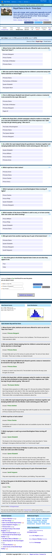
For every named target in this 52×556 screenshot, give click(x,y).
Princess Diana (7, 64)
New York (44, 520)
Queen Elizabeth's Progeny (10, 524)
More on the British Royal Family (11, 522)
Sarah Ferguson (7, 250)
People (33, 518)
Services (26, 2)
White (43, 523)
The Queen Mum (8, 87)
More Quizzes (38, 539)
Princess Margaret (8, 54)
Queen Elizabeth (8, 84)
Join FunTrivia (15, 5)
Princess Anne (7, 160)
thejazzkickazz (28, 510)
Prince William (7, 153)
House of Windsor (7, 518)
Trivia (20, 2)
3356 (50, 29)
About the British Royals (9, 532)
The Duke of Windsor (9, 61)
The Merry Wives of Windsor (10, 538)
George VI (38, 523)
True (4, 263)
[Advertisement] (26, 33)
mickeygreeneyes (4, 29)
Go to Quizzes (36, 535)
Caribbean (30, 522)
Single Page (39, 41)
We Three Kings (6, 520)
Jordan (48, 523)
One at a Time (31, 41)
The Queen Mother (8, 133)
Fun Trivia (5, 2)
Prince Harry (6, 181)
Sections (14, 2)
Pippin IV (5, 111)
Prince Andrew (7, 156)
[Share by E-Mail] (47, 22)
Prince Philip (6, 198)
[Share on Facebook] (30, 22)
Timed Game (47, 41)
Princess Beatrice (8, 544)
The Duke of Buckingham (10, 126)
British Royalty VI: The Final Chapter (13, 540)
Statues (36, 522)
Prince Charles (7, 57)
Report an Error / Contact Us (38, 554)
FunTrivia (35, 542)
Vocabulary (39, 518)
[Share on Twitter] (39, 22)
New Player (43, 1)
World (28, 518)
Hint (50, 49)
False (4, 267)
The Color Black (42, 522)
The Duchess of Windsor (10, 81)
